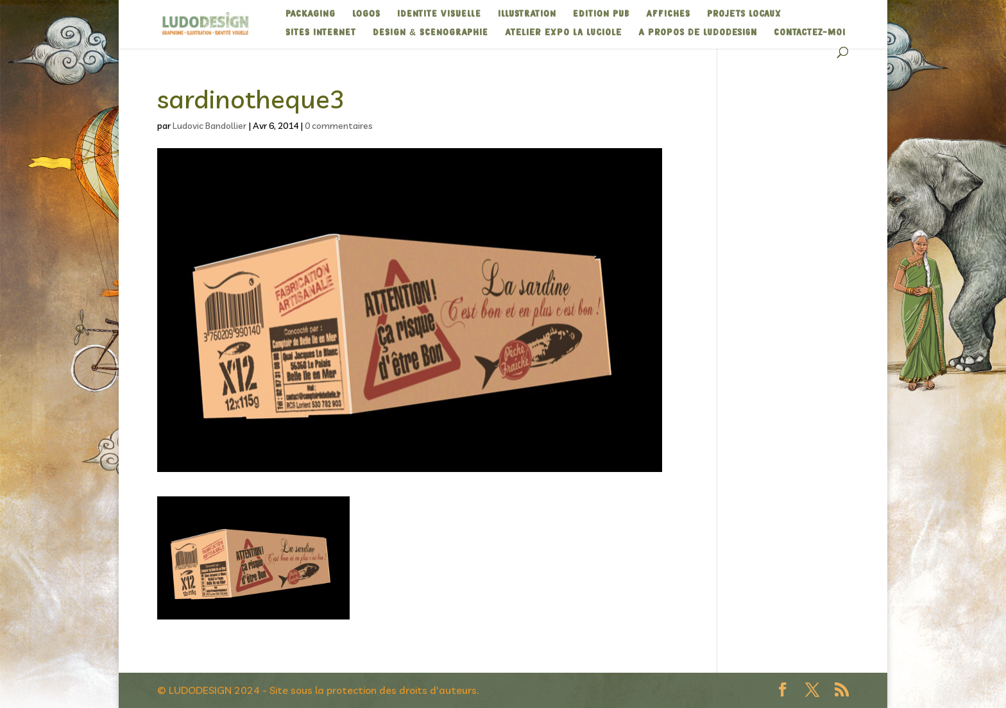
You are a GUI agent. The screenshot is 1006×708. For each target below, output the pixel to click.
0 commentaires (339, 125)
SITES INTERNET (321, 32)
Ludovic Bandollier (209, 125)
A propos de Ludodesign (697, 32)
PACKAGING (311, 14)
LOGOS (366, 14)
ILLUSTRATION (527, 14)
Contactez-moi (810, 32)
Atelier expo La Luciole (563, 32)
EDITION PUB (601, 14)
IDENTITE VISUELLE (439, 14)
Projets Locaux (744, 14)
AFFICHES (668, 14)
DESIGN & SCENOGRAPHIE (430, 32)
